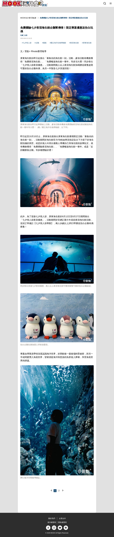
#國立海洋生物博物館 (58, 43)
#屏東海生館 (86, 43)
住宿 (25, 35)
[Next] (62, 490)
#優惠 (44, 43)
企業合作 (62, 518)
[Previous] (51, 490)
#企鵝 (37, 43)
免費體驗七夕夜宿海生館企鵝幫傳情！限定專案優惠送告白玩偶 (64, 18)
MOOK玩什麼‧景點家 (28, 18)
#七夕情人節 (26, 43)
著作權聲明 (51, 522)
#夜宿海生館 (74, 43)
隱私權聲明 (62, 522)
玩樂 (21, 35)
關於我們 (51, 518)
